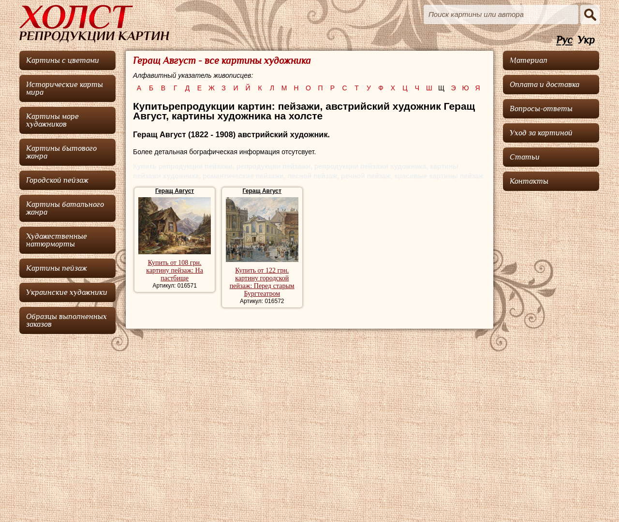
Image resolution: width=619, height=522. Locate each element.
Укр (586, 40)
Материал (528, 60)
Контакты (529, 181)
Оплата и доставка (544, 84)
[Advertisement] (551, 341)
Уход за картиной (541, 133)
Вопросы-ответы (541, 109)
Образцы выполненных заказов (66, 320)
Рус (564, 40)
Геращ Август (174, 191)
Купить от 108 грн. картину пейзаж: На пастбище (174, 270)
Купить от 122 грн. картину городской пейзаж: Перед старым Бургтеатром (262, 282)
